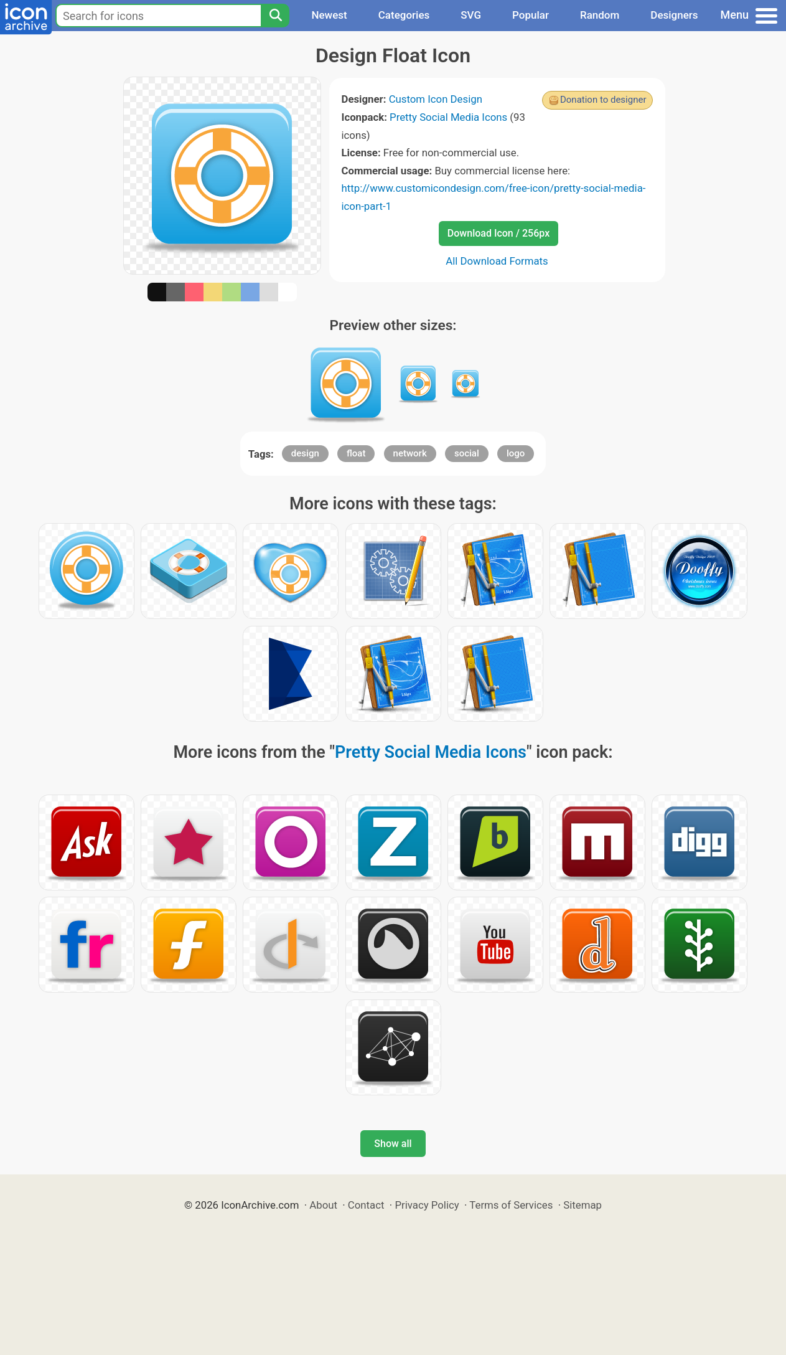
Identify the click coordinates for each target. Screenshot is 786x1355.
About (323, 1205)
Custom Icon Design (435, 99)
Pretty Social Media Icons (448, 117)
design (305, 453)
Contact (366, 1205)
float (356, 453)
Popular (530, 15)
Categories (404, 15)
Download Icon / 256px (498, 233)
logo (516, 453)
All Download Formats (497, 261)
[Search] (275, 15)
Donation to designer (603, 99)
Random (599, 15)
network (410, 453)
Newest (329, 15)
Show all (392, 1144)
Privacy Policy (427, 1205)
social (466, 453)
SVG (471, 15)
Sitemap (582, 1205)
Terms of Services (511, 1205)
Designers (674, 15)
